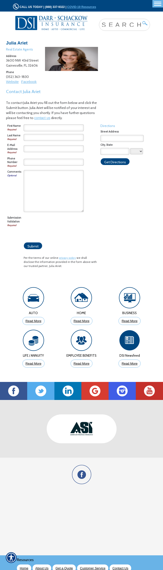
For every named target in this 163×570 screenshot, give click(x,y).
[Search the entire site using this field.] (120, 24)
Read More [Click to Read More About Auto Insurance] (33, 321)
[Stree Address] (122, 138)
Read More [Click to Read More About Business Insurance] (129, 321)
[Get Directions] (115, 161)
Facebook (29, 82)
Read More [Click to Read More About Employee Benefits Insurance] (82, 363)
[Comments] (54, 191)
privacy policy (67, 257)
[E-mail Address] (54, 148)
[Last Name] (54, 137)
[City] (114, 151)
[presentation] (60, 225)
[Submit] (33, 245)
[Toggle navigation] (157, 3)
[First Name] (54, 127)
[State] (136, 151)
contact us (42, 118)
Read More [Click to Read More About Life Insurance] (33, 363)
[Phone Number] (54, 162)
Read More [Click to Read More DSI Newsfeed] (129, 363)
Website (12, 82)
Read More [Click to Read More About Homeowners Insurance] (82, 321)
